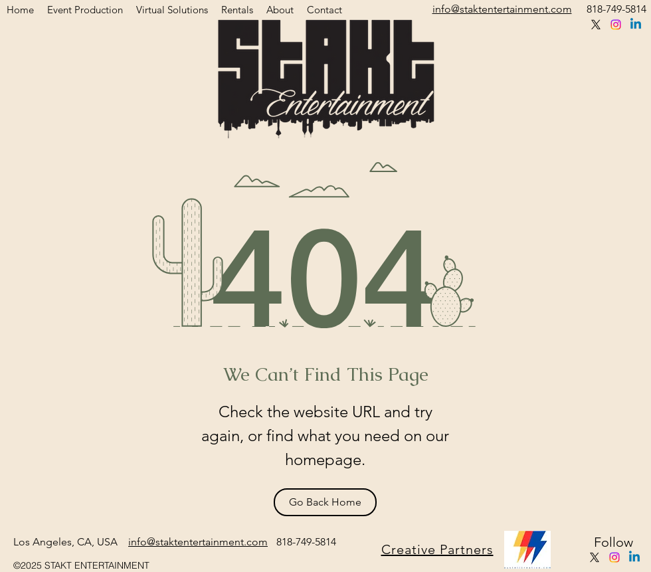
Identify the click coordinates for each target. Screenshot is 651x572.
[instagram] (615, 24)
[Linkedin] (635, 24)
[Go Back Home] (325, 502)
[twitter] (596, 24)
